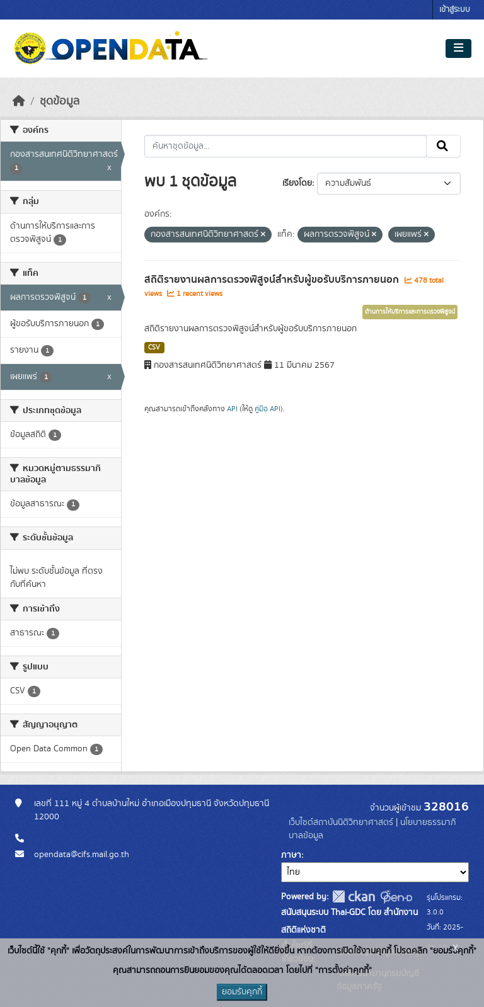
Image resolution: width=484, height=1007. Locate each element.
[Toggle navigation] (458, 48)
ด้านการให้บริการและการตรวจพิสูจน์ (410, 311)
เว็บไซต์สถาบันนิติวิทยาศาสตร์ (341, 822)
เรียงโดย (297, 183)
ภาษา (291, 855)
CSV (154, 348)
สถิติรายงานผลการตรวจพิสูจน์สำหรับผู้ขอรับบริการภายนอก (272, 279)
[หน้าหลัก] (19, 101)
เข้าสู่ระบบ (454, 10)
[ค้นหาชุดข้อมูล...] (285, 146)
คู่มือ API (267, 408)
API (232, 408)
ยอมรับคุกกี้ (242, 992)
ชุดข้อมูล (59, 101)
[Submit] (443, 146)
